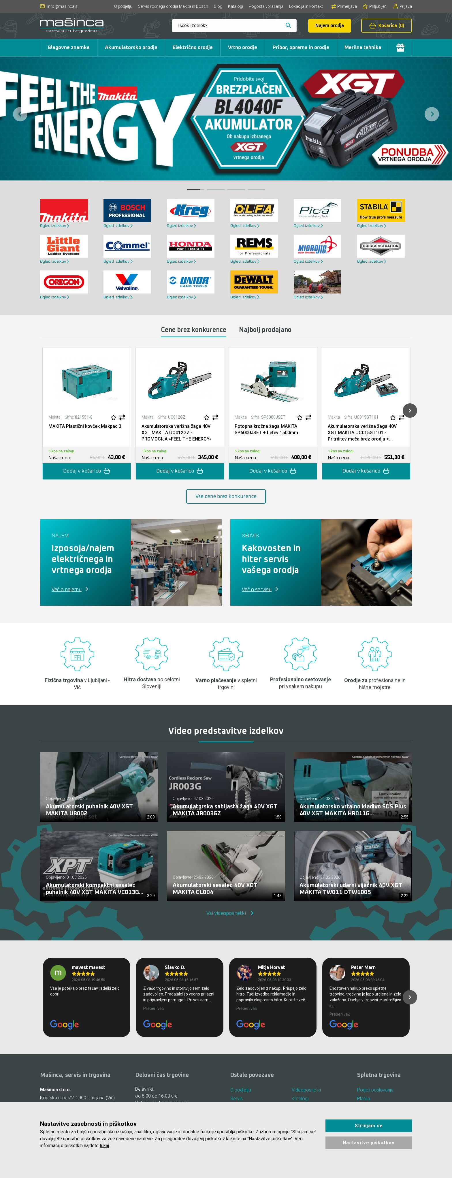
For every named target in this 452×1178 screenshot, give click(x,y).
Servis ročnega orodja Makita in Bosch (173, 6)
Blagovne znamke (69, 47)
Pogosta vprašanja (266, 6)
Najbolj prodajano (265, 330)
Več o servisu (257, 589)
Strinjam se (369, 1125)
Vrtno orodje (242, 47)
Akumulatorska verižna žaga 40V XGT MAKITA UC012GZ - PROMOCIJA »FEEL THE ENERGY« (177, 433)
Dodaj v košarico (86, 471)
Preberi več (153, 1008)
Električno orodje (193, 47)
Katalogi (235, 6)
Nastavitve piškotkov (369, 1142)
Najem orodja (329, 25)
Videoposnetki (306, 1090)
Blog (218, 6)
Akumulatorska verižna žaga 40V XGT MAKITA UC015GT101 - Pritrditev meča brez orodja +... (362, 433)
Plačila (363, 1098)
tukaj (104, 1145)
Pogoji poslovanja (375, 1090)
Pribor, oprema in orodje (301, 47)
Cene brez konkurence (193, 330)
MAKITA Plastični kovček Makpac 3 (84, 426)
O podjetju (123, 6)
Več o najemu (67, 589)
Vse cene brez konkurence (226, 496)
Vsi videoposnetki (226, 913)
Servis (236, 1098)
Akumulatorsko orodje (131, 47)
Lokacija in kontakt (306, 6)
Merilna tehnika (362, 47)
